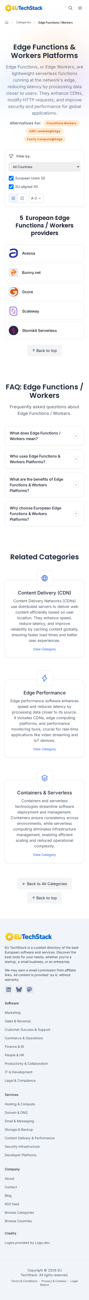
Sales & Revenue (18, 1021)
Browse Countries (18, 1221)
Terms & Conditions (24, 1281)
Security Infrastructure (22, 1146)
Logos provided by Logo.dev (27, 1243)
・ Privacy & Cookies (52, 1281)
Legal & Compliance (20, 1080)
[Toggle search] (70, 8)
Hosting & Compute (20, 1104)
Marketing (13, 1013)
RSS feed (12, 1204)
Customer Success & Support (27, 1030)
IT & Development (19, 1072)
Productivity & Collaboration (26, 1063)
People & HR (14, 1055)
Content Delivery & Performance (30, 1138)
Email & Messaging (19, 1121)
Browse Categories (19, 1212)
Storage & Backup (19, 1129)
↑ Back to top (44, 350)
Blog (8, 1195)
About (9, 1178)
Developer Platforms (20, 1155)
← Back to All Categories (44, 883)
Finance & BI (14, 1046)
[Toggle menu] (80, 8)
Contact (11, 1187)
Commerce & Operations (24, 1038)
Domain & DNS (16, 1112)
